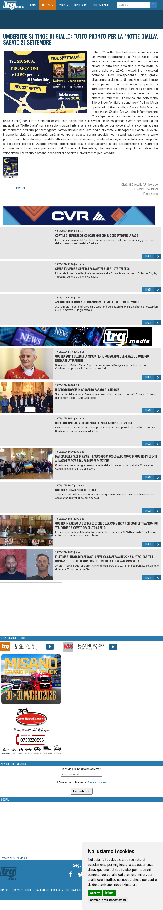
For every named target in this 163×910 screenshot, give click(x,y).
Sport (78, 297)
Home (34, 5)
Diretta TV (80, 5)
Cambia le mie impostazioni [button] (108, 900)
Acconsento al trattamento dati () (83, 782)
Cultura (79, 231)
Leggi (153, 256)
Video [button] (63, 5)
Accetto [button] (95, 893)
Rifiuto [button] (109, 893)
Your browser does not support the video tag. (31, 609)
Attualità (79, 264)
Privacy (17, 890)
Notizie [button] (47, 5)
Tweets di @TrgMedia (13, 857)
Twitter (20, 188)
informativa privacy (98, 782)
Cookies (29, 890)
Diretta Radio (101, 5)
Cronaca (80, 485)
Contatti (5, 890)
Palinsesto (42, 890)
